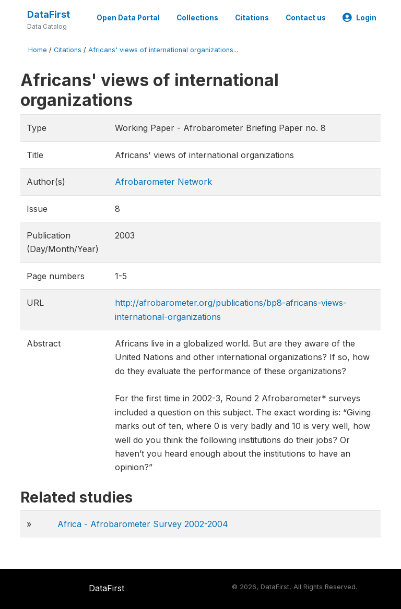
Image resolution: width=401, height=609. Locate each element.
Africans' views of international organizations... (163, 50)
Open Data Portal (128, 18)
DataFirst (48, 14)
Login (359, 18)
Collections (197, 18)
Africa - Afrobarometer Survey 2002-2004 (142, 524)
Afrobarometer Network (163, 181)
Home (37, 50)
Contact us (306, 18)
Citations (252, 18)
